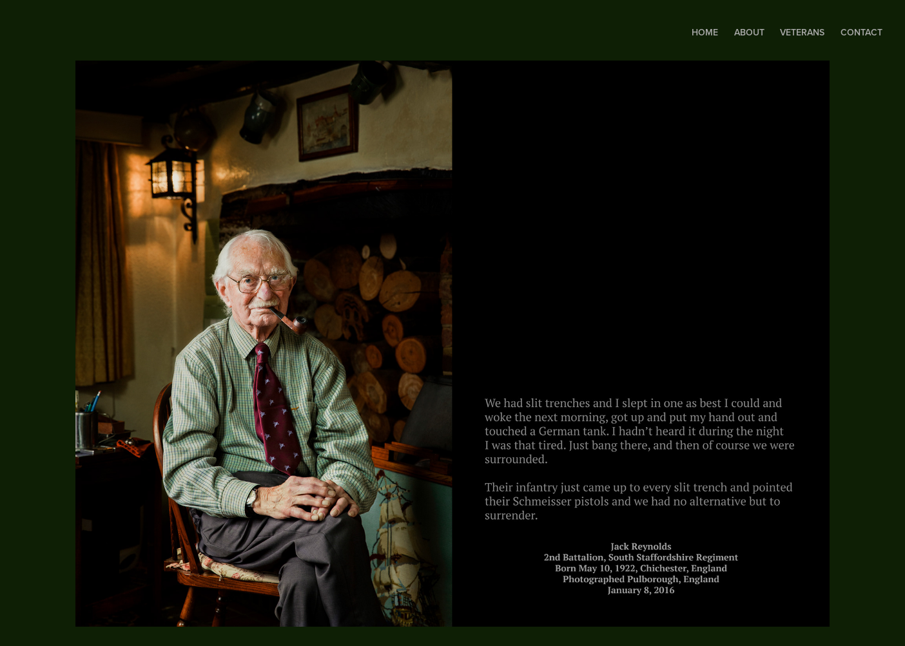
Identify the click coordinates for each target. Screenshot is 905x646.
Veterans (802, 32)
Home (705, 32)
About (749, 32)
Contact (861, 32)
